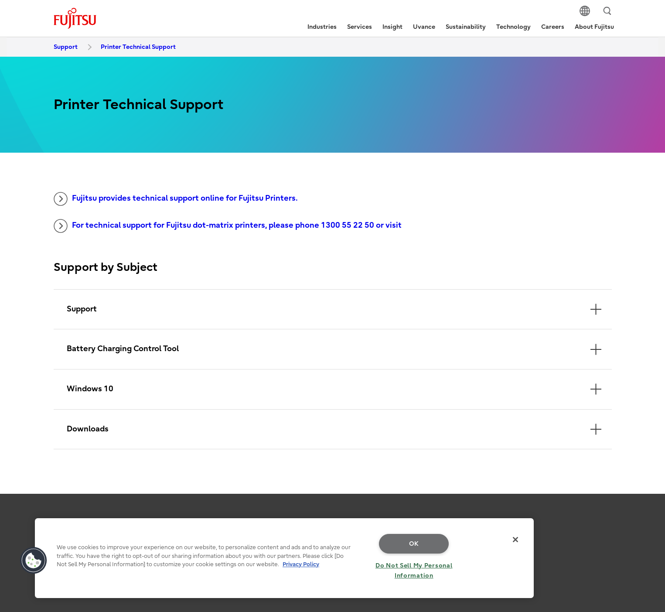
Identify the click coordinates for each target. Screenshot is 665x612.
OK (414, 543)
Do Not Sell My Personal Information (414, 570)
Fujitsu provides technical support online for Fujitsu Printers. (176, 199)
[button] (34, 560)
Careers (552, 27)
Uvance (424, 27)
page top (645, 517)
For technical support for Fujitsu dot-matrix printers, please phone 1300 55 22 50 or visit (228, 226)
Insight (392, 27)
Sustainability (466, 27)
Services (359, 27)
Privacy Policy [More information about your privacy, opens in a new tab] (301, 564)
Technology (513, 27)
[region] (284, 558)
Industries (322, 27)
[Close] (515, 539)
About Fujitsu (594, 27)
